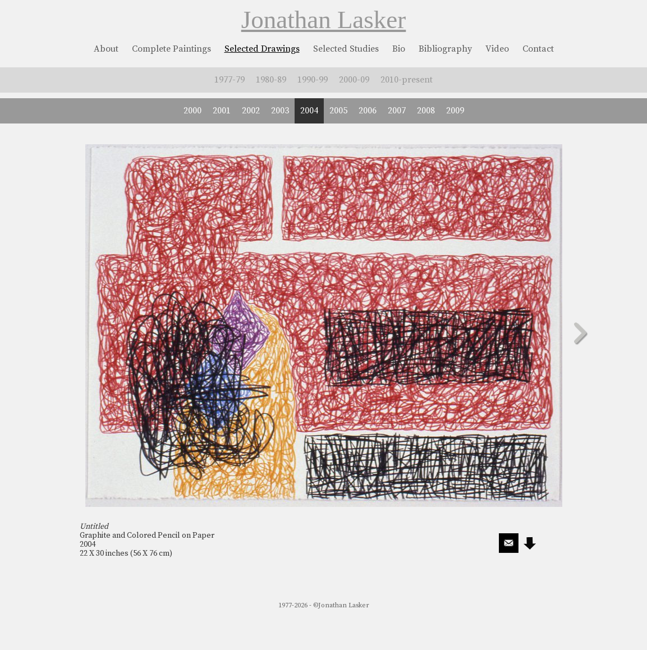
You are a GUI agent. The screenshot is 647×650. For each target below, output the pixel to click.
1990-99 (312, 79)
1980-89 (271, 79)
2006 (368, 110)
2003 (280, 110)
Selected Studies (346, 48)
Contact (538, 48)
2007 (397, 110)
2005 (338, 110)
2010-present (406, 79)
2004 (309, 110)
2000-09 (354, 79)
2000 (192, 110)
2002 (251, 110)
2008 (426, 110)
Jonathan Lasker (323, 20)
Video (497, 48)
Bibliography (445, 48)
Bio (398, 48)
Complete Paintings (171, 48)
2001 (222, 110)
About (106, 48)
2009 (455, 110)
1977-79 (229, 79)
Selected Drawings (262, 48)
